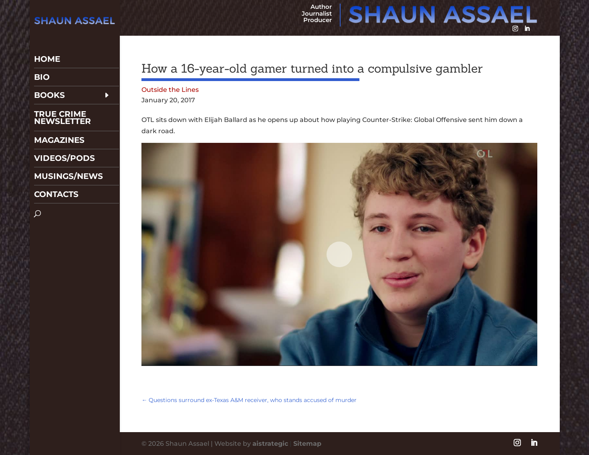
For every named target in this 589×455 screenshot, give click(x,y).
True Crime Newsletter (62, 96)
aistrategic (270, 443)
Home (47, 38)
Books (49, 74)
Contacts (56, 173)
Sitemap (307, 443)
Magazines (59, 119)
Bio (42, 56)
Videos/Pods (64, 137)
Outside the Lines (170, 89)
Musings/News (68, 155)
